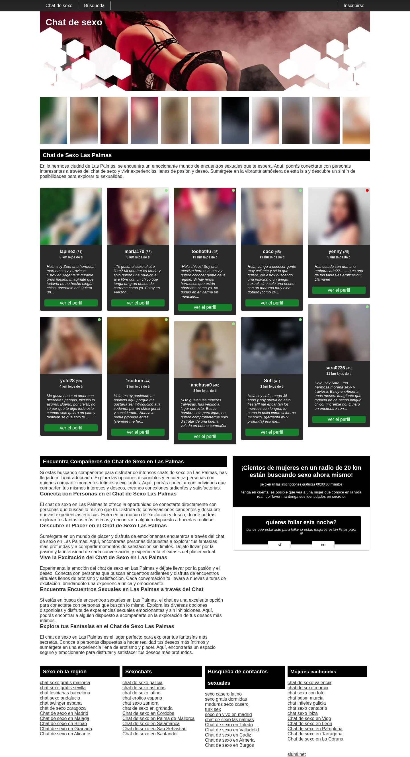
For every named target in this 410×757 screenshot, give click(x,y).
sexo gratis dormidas (226, 699)
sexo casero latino (223, 694)
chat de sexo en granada (147, 708)
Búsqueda (94, 5)
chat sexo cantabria (307, 708)
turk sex (213, 709)
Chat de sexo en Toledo (229, 724)
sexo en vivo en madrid (228, 714)
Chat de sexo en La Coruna (315, 739)
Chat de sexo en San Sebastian (154, 728)
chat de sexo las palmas (229, 719)
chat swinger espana (61, 703)
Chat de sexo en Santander (150, 733)
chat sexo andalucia (60, 698)
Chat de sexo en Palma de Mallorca (158, 718)
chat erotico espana (142, 698)
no (323, 544)
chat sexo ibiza (303, 713)
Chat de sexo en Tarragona (315, 733)
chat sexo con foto (306, 692)
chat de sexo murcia (308, 687)
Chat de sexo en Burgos (229, 745)
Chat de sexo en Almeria (230, 740)
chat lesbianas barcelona (65, 692)
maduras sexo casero (227, 704)
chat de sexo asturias (143, 687)
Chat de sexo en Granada (66, 728)
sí (279, 544)
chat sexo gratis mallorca (65, 682)
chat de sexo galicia (142, 682)
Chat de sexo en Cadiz (228, 735)
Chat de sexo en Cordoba (148, 713)
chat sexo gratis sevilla (63, 687)
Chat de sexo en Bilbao (63, 723)
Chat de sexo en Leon (310, 723)
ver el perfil (71, 303)
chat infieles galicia (307, 703)
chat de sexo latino (141, 692)
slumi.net (297, 754)
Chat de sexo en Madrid (64, 713)
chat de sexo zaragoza (63, 708)
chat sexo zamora (140, 703)
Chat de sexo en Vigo (309, 718)
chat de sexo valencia (309, 682)
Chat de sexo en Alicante (65, 733)
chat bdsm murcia (305, 698)
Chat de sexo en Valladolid (232, 729)
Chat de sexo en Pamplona (315, 728)
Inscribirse (354, 5)
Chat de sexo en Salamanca (151, 723)
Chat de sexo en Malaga (64, 718)
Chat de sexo (59, 5)
